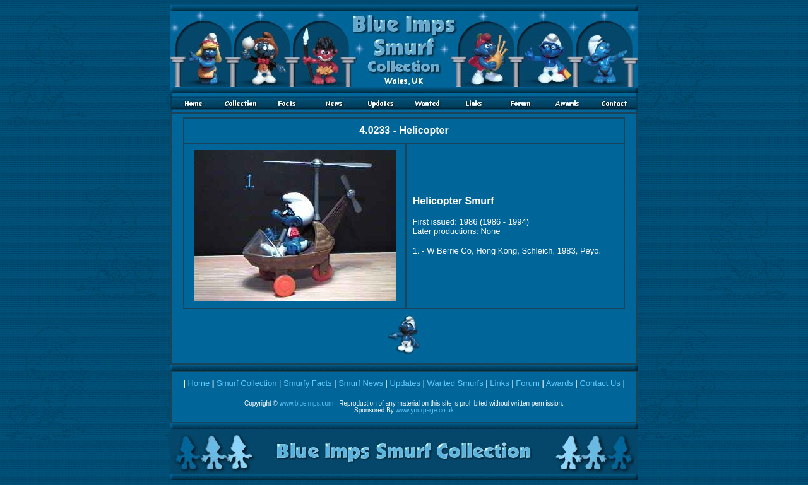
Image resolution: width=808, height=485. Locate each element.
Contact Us (599, 383)
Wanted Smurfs (455, 383)
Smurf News (360, 383)
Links (499, 383)
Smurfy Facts (307, 383)
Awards (559, 383)
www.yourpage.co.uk (425, 410)
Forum (528, 383)
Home (198, 383)
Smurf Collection (246, 383)
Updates (405, 383)
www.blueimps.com (307, 403)
